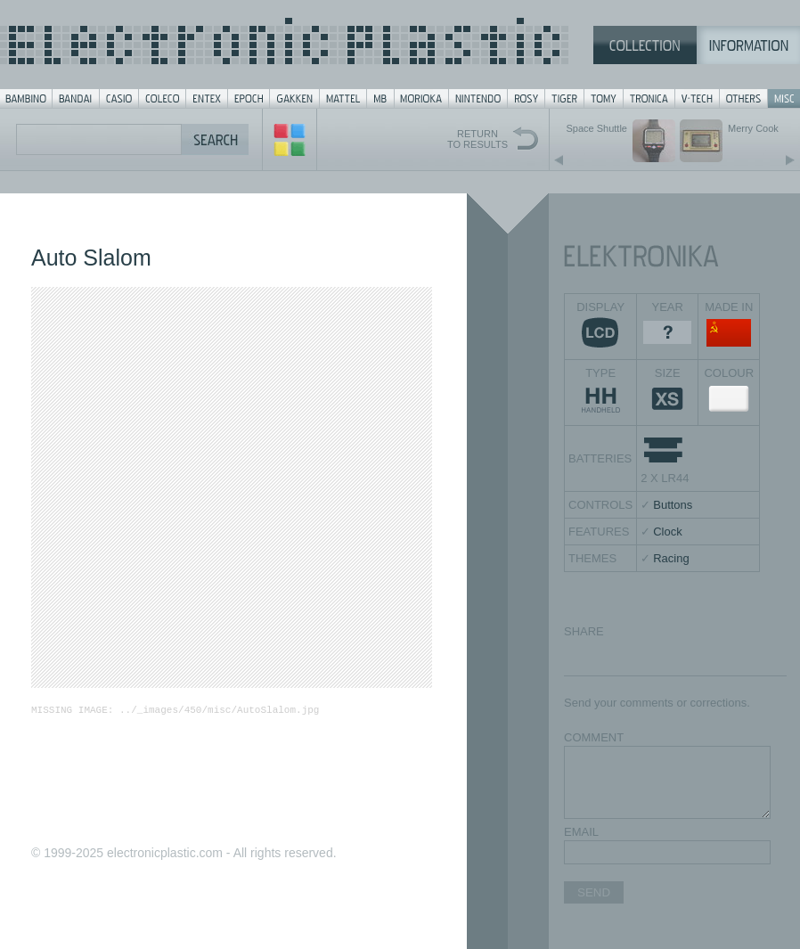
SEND (593, 892)
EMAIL (581, 832)
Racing (671, 558)
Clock (667, 531)
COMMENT (594, 737)
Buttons (672, 504)
